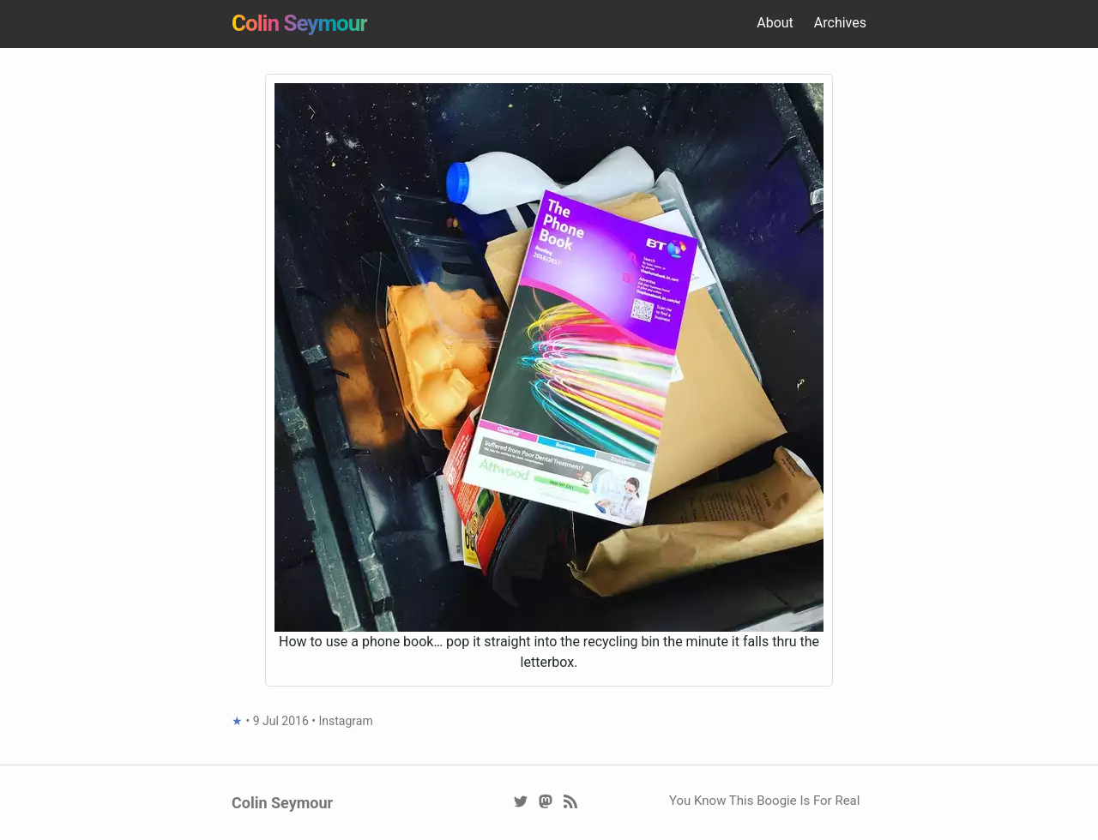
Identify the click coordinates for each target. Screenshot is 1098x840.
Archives (840, 23)
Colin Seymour (299, 23)
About (775, 23)
